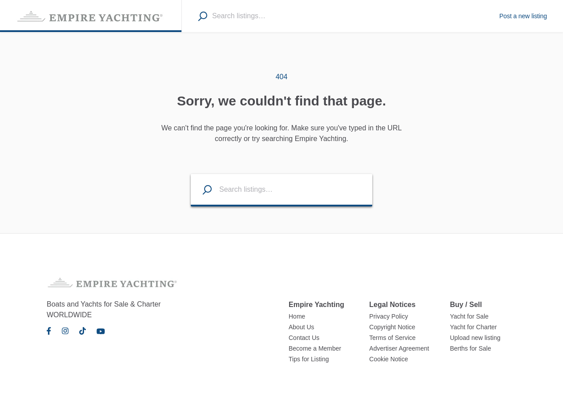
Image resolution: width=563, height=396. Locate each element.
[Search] (202, 16)
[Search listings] (201, 189)
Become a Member (315, 348)
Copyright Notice (392, 327)
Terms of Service (392, 337)
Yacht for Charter (473, 327)
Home (297, 316)
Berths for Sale (470, 348)
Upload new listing (475, 337)
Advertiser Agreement (399, 348)
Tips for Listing (309, 359)
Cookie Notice (388, 359)
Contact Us (304, 337)
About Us (301, 327)
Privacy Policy (388, 316)
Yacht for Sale (469, 316)
